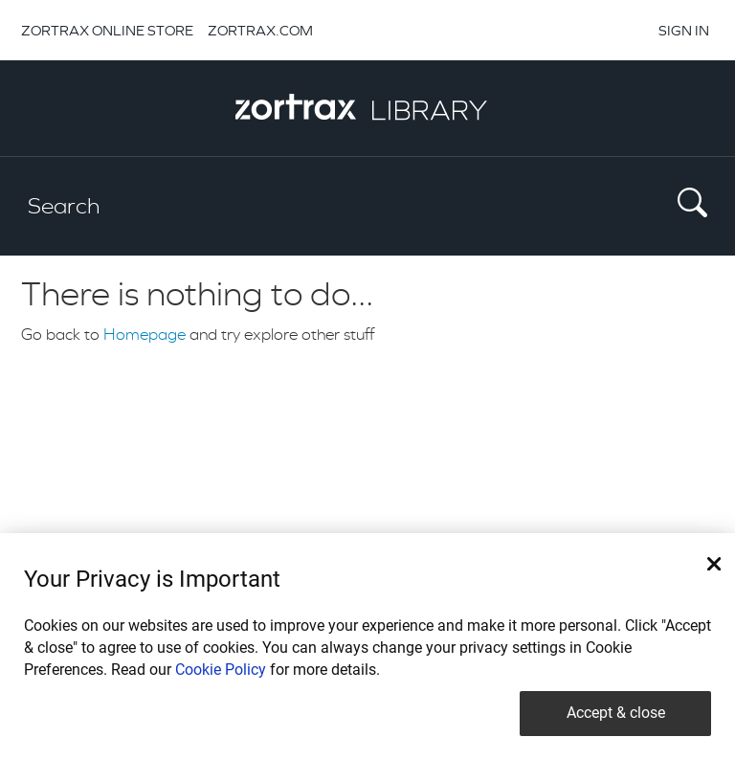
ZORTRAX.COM (260, 30)
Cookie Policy (220, 669)
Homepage (144, 334)
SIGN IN (683, 30)
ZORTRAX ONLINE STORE (107, 30)
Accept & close (616, 713)
